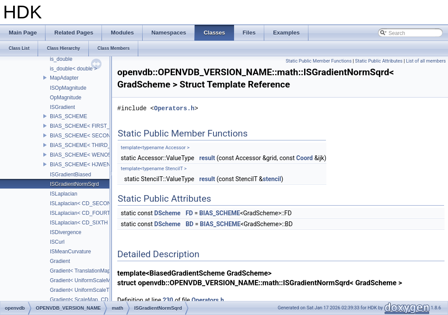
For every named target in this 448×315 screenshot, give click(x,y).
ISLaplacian (63, 194)
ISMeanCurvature (70, 251)
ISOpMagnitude (68, 88)
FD (189, 213)
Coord (304, 157)
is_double (61, 59)
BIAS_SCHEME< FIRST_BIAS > (88, 126)
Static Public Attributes (378, 61)
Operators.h (174, 108)
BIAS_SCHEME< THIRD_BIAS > (88, 145)
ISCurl (57, 242)
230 (168, 300)
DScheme (167, 213)
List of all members (426, 61)
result (207, 157)
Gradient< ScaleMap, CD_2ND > (88, 300)
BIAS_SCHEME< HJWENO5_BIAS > (93, 164)
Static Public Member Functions (319, 61)
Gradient (60, 261)
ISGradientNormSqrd (74, 184)
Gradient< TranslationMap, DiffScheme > (97, 271)
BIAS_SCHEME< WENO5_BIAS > (90, 155)
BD (189, 224)
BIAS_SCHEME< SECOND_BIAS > (91, 136)
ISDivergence (65, 232)
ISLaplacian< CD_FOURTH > (84, 213)
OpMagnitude (65, 97)
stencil (271, 178)
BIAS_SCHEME (68, 116)
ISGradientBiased (70, 175)
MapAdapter (64, 78)
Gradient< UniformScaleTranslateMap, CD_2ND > (108, 290)
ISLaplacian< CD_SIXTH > (81, 223)
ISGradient (62, 107)
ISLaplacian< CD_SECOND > (84, 203)
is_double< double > (73, 69)
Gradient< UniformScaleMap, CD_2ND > (97, 280)
